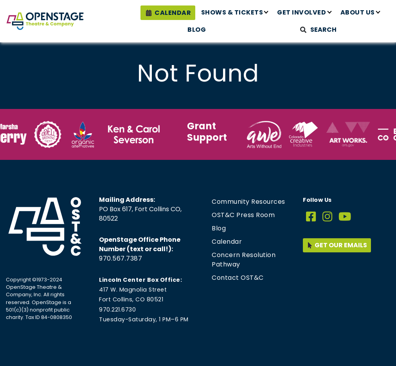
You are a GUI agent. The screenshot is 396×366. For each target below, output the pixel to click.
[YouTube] (345, 217)
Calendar (173, 12)
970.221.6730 (117, 309)
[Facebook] (311, 217)
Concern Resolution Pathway (243, 259)
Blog (196, 29)
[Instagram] (327, 217)
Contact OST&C (238, 277)
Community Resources (248, 201)
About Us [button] (357, 12)
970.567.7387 (120, 258)
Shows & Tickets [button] (232, 12)
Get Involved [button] (301, 12)
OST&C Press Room (243, 214)
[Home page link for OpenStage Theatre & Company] (45, 21)
